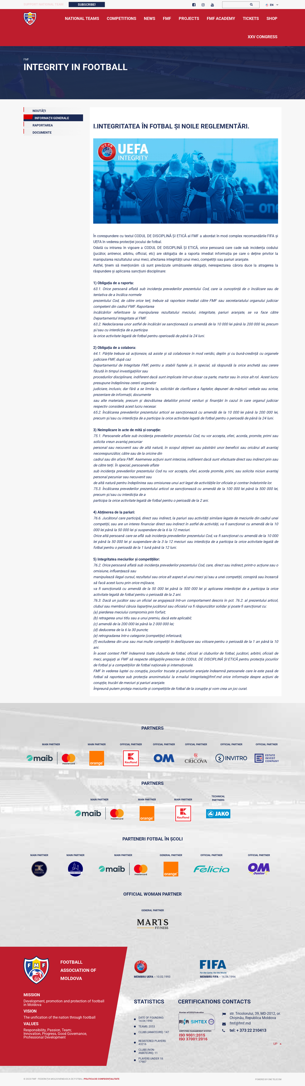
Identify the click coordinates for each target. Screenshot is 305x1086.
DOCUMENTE (38, 131)
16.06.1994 (229, 976)
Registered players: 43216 (152, 1042)
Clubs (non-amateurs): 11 (148, 1051)
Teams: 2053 (147, 1026)
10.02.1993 (163, 976)
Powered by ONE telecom (268, 1079)
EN (269, 5)
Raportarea (38, 124)
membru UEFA (143, 976)
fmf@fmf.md (240, 1023)
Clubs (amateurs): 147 (153, 1034)
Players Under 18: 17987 (151, 1060)
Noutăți (35, 110)
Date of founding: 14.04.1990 (151, 1019)
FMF (26, 59)
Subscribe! (87, 4)
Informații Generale (46, 117)
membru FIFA (209, 976)
